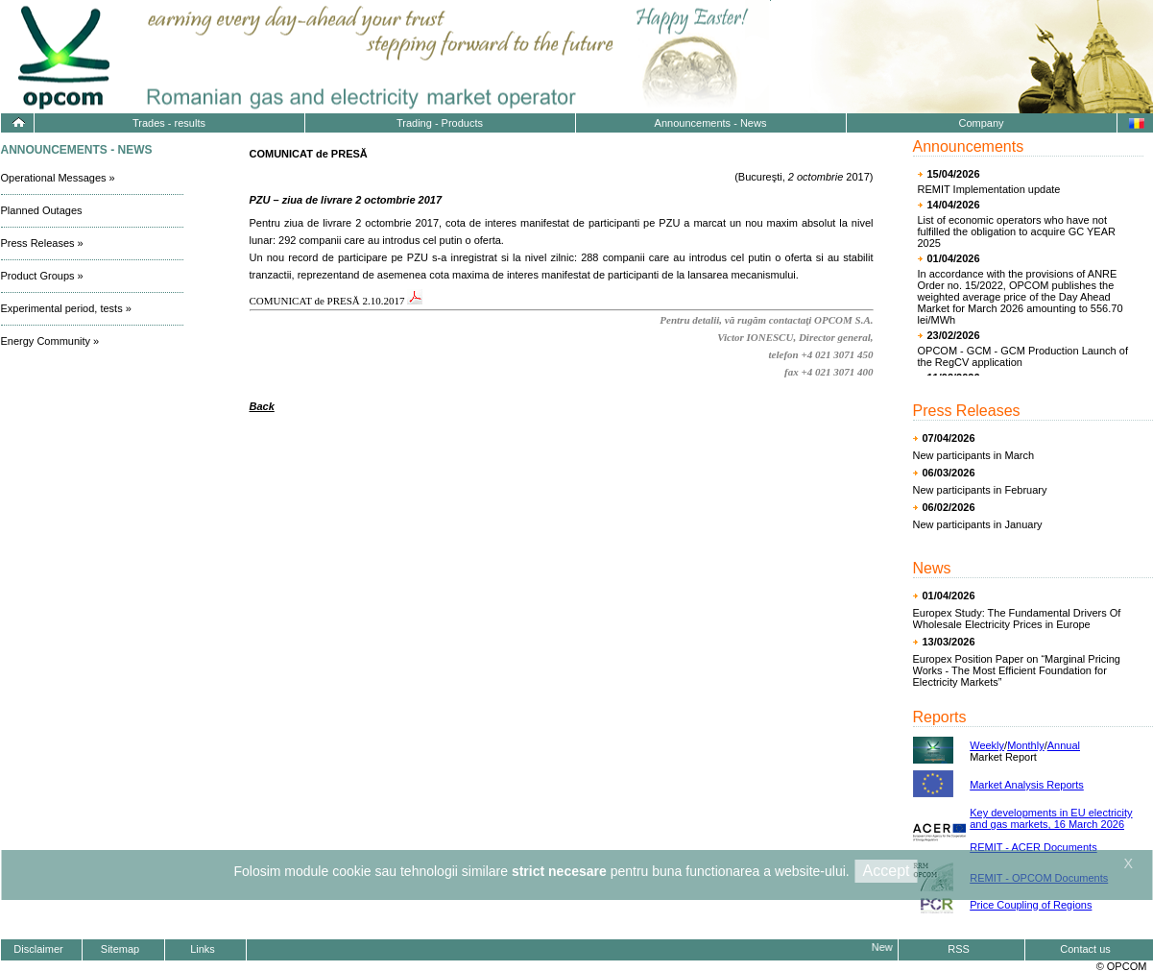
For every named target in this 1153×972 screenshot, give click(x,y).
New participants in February (980, 490)
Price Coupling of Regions (1031, 905)
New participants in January (978, 524)
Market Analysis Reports (1027, 784)
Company (980, 123)
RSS (959, 949)
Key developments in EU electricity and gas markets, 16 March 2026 (1051, 818)
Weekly (987, 745)
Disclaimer (37, 949)
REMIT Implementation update (989, 189)
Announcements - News (711, 123)
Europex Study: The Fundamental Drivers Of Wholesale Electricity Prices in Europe (1017, 618)
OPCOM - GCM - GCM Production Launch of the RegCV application (1023, 356)
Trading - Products (439, 123)
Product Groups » (42, 275)
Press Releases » (42, 243)
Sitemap (120, 949)
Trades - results (168, 123)
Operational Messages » (58, 177)
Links (202, 949)
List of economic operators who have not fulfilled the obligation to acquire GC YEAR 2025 (1017, 231)
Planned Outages (42, 210)
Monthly (1026, 745)
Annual (1063, 745)
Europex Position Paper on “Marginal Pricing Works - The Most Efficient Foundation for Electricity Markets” (1016, 670)
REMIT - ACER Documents (1033, 847)
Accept (886, 871)
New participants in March (974, 455)
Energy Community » (50, 341)
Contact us (1085, 949)
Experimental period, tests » (66, 308)
